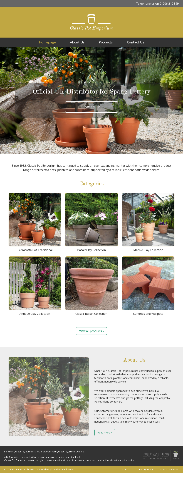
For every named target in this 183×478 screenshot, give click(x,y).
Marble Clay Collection (148, 222)
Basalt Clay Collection (91, 222)
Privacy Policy (146, 469)
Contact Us (135, 42)
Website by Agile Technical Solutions (54, 469)
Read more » (104, 432)
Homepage (47, 42)
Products (106, 42)
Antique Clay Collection (35, 286)
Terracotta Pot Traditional (35, 222)
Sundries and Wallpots (148, 286)
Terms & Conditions (169, 469)
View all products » (91, 331)
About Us (77, 42)
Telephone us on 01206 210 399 (157, 4)
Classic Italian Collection (91, 286)
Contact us (92, 106)
